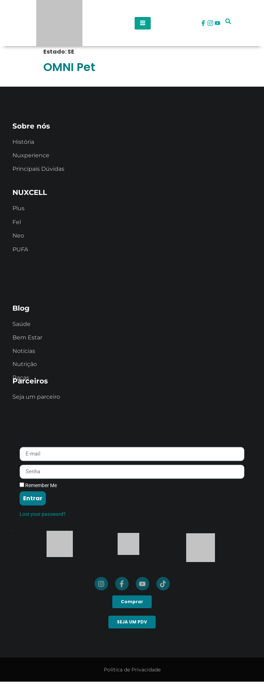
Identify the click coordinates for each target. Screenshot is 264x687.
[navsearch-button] (228, 23)
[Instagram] (210, 23)
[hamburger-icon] (143, 23)
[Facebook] (203, 23)
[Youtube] (217, 23)
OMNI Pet (69, 67)
